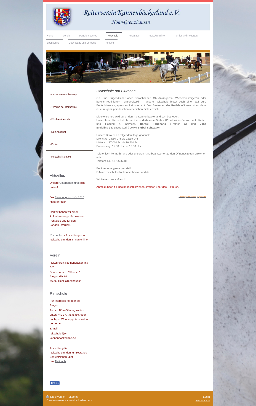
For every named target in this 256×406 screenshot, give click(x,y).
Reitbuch (55, 235)
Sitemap (73, 396)
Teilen (54, 383)
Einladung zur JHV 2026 (69, 197)
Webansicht (203, 400)
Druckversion (56, 396)
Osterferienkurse (69, 182)
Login (206, 396)
